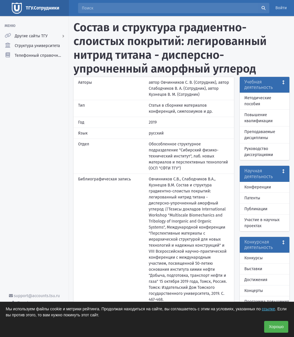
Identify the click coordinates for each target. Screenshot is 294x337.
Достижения (255, 279)
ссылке (268, 309)
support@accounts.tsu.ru (34, 295)
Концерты (253, 290)
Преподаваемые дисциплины (259, 134)
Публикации (255, 209)
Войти (281, 7)
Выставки (253, 268)
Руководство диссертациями (258, 151)
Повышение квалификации (258, 117)
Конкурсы (253, 258)
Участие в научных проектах (262, 222)
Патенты (252, 198)
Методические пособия (257, 101)
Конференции (257, 187)
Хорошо (276, 326)
